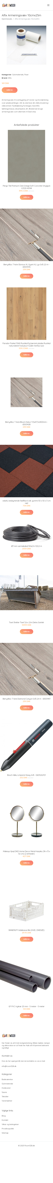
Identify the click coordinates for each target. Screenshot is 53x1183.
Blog (4, 1116)
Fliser (26, 74)
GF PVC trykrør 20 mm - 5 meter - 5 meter (26, 1006)
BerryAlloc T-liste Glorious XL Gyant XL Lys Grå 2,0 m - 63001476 (26, 265)
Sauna (4, 1092)
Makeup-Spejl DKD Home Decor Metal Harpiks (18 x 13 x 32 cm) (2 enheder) (26, 852)
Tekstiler (5, 1096)
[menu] (48, 5)
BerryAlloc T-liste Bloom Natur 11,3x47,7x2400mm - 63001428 (26, 423)
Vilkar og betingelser (10, 1124)
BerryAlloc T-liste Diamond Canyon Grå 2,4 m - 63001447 (26, 699)
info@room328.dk (9, 1066)
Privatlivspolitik (8, 1129)
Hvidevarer (6, 1088)
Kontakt (5, 1120)
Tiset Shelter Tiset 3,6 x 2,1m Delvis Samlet (26, 622)
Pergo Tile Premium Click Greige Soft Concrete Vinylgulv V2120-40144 (26, 187)
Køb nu (10, 90)
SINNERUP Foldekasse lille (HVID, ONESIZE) (26, 930)
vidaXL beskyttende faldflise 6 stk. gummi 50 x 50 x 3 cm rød (26, 502)
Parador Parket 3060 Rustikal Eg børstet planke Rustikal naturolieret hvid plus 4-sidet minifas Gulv (26, 344)
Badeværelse (7, 1079)
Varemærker (7, 1101)
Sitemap (5, 1133)
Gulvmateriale (17, 74)
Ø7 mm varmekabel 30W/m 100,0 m (26, 546)
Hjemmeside (7, 19)
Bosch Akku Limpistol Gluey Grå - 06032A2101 (26, 775)
